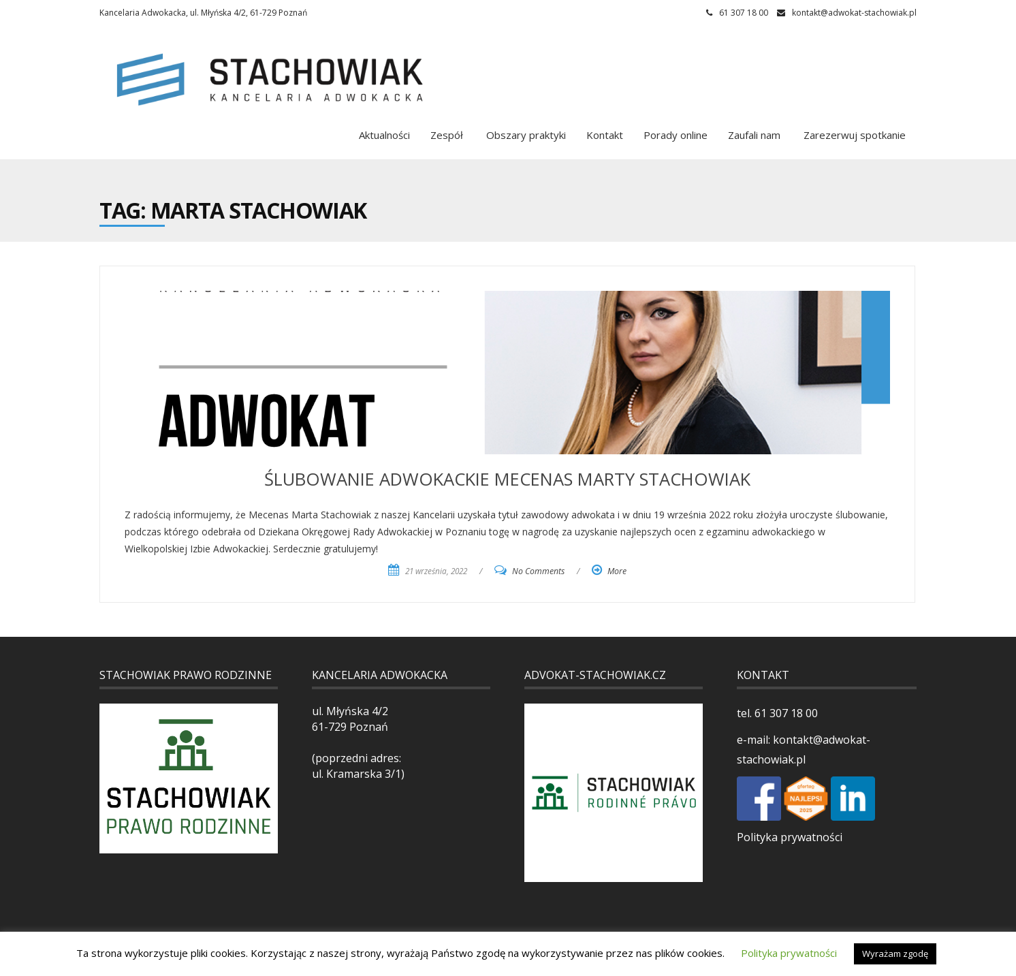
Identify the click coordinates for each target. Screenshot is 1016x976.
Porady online (676, 135)
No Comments (538, 571)
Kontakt (604, 135)
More (616, 571)
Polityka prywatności (789, 837)
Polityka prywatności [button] (789, 953)
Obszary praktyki (524, 135)
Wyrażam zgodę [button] (895, 953)
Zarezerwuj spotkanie (853, 135)
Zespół (446, 135)
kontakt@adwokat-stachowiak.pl (854, 12)
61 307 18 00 (785, 713)
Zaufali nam (754, 135)
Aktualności (384, 135)
